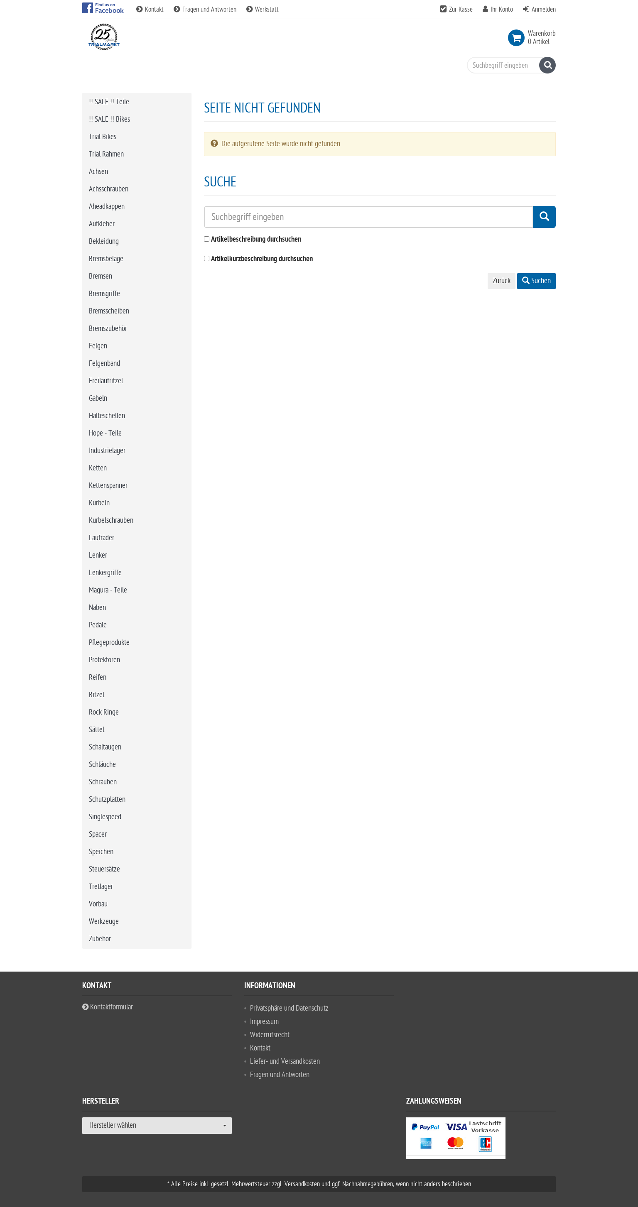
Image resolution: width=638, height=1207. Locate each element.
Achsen (98, 171)
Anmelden (544, 9)
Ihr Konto (502, 9)
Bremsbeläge (106, 259)
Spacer (98, 834)
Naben (97, 607)
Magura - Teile (108, 590)
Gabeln (98, 398)
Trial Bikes (102, 136)
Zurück (501, 281)
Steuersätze (104, 869)
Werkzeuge (104, 921)
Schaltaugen (105, 747)
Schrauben (103, 782)
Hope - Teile (105, 433)
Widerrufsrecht (270, 1035)
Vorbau (98, 904)
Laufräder (101, 538)
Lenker (98, 555)
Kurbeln (99, 503)
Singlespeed (105, 817)
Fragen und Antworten (206, 9)
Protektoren (104, 660)
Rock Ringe (104, 712)
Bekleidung (104, 241)
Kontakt (150, 9)
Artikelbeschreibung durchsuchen (256, 240)
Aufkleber (102, 224)
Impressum (264, 1021)
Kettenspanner (108, 485)
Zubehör (100, 939)
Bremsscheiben (109, 311)
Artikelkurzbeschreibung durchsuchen (262, 259)
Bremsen (100, 276)
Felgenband (104, 363)
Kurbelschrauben (111, 520)
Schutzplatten (107, 799)
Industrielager (107, 450)
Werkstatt (262, 9)
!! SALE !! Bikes (109, 119)
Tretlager (101, 886)
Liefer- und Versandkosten (285, 1061)
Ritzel (96, 694)
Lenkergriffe (105, 572)
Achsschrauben (108, 189)
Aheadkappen (107, 206)
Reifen (97, 677)
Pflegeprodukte (109, 642)
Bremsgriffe (104, 293)
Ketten (98, 468)
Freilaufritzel (106, 381)
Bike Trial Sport (117, 69)
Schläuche (102, 764)
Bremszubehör (108, 328)
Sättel (96, 729)
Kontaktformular (107, 1007)
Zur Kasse (461, 9)
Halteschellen (107, 415)
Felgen (98, 346)
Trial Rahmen (106, 154)
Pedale (98, 625)
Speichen (101, 851)
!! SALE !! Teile (109, 102)
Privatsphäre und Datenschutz (289, 1008)
